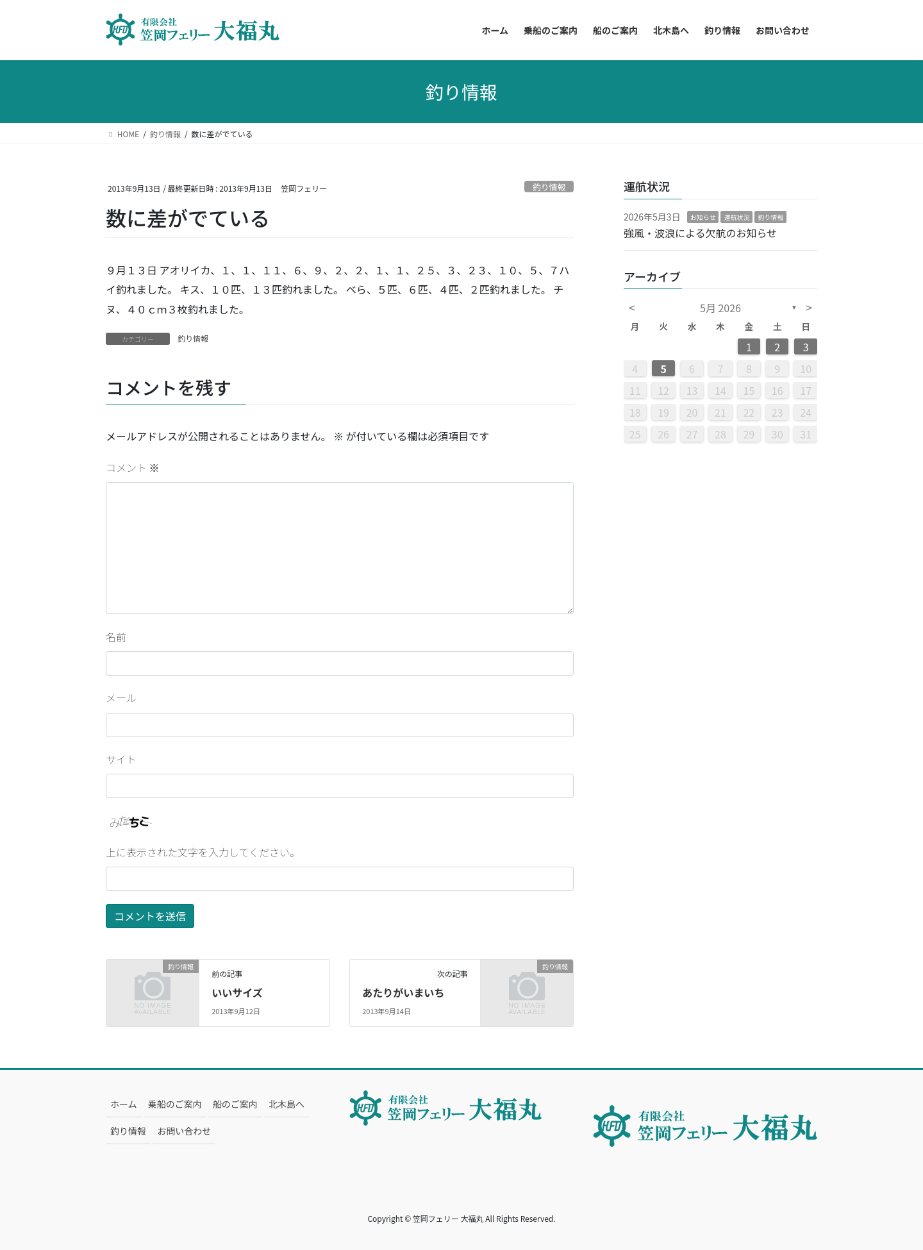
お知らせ (703, 217)
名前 (116, 636)
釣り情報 (549, 187)
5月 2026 (720, 307)
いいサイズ (237, 992)
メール (121, 697)
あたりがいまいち (403, 992)
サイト (121, 759)
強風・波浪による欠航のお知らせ (700, 232)
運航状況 (736, 217)
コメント (133, 467)
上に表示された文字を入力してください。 (203, 852)
